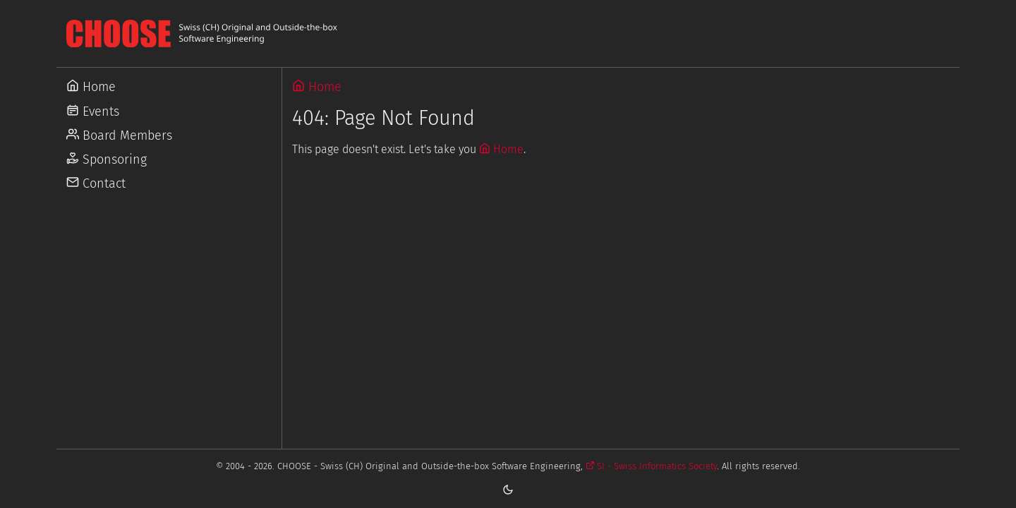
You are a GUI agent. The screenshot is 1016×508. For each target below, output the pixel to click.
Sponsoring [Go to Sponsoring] (106, 159)
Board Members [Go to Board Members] (119, 135)
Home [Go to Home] (91, 87)
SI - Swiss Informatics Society (652, 466)
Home (316, 87)
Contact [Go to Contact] (96, 183)
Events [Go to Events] (92, 111)
